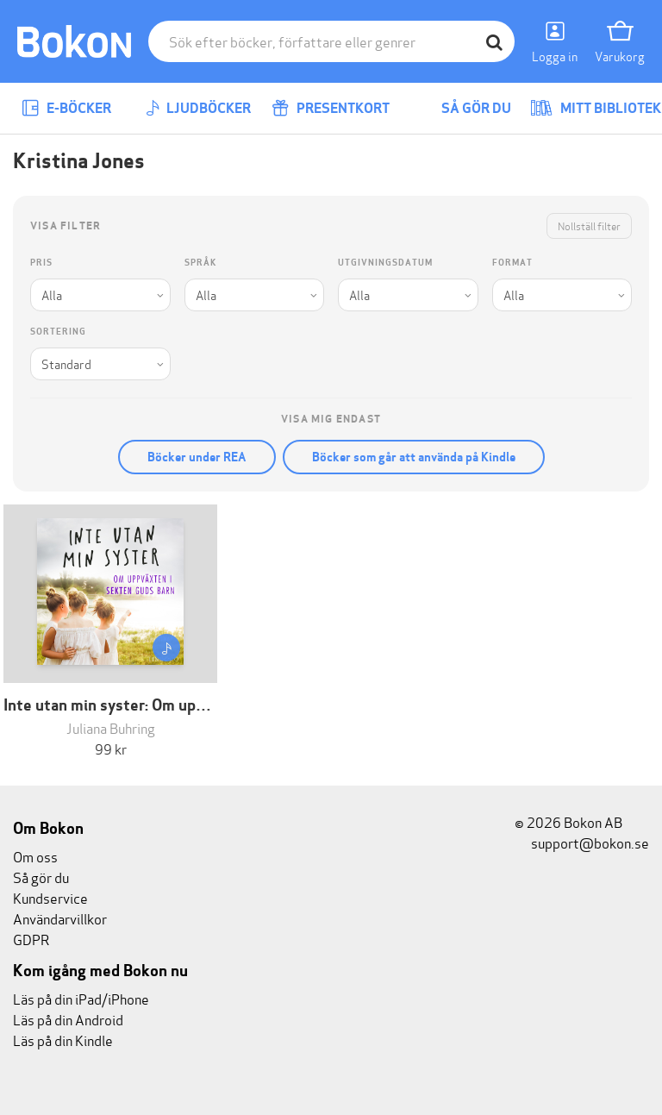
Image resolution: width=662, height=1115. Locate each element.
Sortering (58, 331)
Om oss (35, 856)
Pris (41, 262)
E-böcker (66, 108)
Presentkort (331, 108)
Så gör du (463, 108)
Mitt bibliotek (595, 108)
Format (512, 262)
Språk (200, 262)
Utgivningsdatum (385, 262)
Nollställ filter (589, 225)
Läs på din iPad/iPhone (81, 998)
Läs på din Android (68, 1019)
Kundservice (50, 897)
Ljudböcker (198, 108)
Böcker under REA (197, 457)
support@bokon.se (582, 842)
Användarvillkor (60, 918)
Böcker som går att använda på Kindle (413, 457)
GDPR (31, 939)
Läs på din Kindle (63, 1039)
